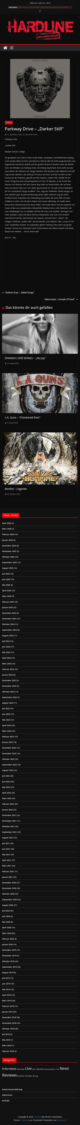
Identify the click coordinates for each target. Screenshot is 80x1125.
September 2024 (9, 630)
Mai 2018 (6, 1040)
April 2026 (6, 523)
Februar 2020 (8, 939)
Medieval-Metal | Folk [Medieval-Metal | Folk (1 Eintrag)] (51, 1069)
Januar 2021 (7, 877)
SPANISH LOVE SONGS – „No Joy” (25, 358)
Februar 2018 (8, 1051)
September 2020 (9, 899)
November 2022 (9, 753)
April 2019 (6, 995)
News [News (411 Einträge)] (64, 1068)
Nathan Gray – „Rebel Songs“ (18, 292)
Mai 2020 (6, 922)
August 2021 (7, 837)
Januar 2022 (7, 809)
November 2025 (9, 551)
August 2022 (7, 770)
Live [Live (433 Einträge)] (28, 1068)
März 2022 (6, 798)
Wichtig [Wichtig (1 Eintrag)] (35, 1076)
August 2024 (7, 635)
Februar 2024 (8, 669)
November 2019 (9, 955)
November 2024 (9, 618)
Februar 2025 (8, 602)
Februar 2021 (8, 871)
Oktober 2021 (8, 826)
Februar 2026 (8, 534)
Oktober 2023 (8, 691)
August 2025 (7, 568)
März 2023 (6, 731)
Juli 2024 (6, 641)
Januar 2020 (7, 944)
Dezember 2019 (9, 950)
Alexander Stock (31, 134)
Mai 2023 (6, 720)
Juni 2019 (6, 983)
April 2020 (6, 927)
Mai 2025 (6, 585)
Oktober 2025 (8, 557)
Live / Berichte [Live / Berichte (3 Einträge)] (37, 1069)
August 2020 (7, 905)
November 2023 (9, 686)
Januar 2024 (7, 675)
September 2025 (9, 562)
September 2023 (9, 697)
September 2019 (9, 967)
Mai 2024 (6, 652)
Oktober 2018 (8, 1028)
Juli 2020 (6, 910)
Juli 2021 (6, 843)
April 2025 (6, 590)
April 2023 (6, 725)
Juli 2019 (6, 978)
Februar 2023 (8, 736)
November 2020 (9, 888)
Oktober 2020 (8, 894)
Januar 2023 (7, 742)
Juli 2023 (6, 708)
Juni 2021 (6, 849)
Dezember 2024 (9, 613)
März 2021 (6, 865)
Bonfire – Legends (16, 489)
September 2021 (9, 832)
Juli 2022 (6, 776)
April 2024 (6, 658)
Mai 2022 (6, 787)
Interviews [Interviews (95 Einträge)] (9, 1069)
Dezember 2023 (9, 680)
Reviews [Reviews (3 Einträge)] (20, 1076)
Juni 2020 (6, 916)
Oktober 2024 (8, 624)
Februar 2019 (8, 1006)
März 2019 (6, 1000)
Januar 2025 (7, 607)
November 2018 (9, 1023)
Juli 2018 (6, 1034)
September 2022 (9, 764)
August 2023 (7, 703)
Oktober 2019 (8, 961)
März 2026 (6, 528)
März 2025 (6, 596)
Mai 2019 (6, 989)
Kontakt (5, 1100)
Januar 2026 (7, 540)
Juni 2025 (6, 579)
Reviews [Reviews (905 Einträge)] (9, 1075)
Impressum (7, 1095)
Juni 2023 (6, 714)
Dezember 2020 (9, 882)
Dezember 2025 (9, 545)
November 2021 (9, 821)
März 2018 (6, 1045)
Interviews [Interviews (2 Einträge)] (21, 1069)
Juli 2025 (6, 573)
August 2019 (7, 972)
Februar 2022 (8, 804)
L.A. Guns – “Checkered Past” (22, 417)
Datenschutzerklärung (12, 1089)
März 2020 (6, 933)
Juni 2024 (6, 646)
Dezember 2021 (9, 815)
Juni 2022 (6, 781)
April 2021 (6, 860)
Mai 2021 (6, 854)
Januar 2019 (7, 1012)
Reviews (9, 123)
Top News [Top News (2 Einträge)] (28, 1076)
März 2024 (6, 663)
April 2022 (6, 792)
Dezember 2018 (9, 1017)
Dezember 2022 (9, 747)
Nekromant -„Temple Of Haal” (61, 299)
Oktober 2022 (8, 759)
